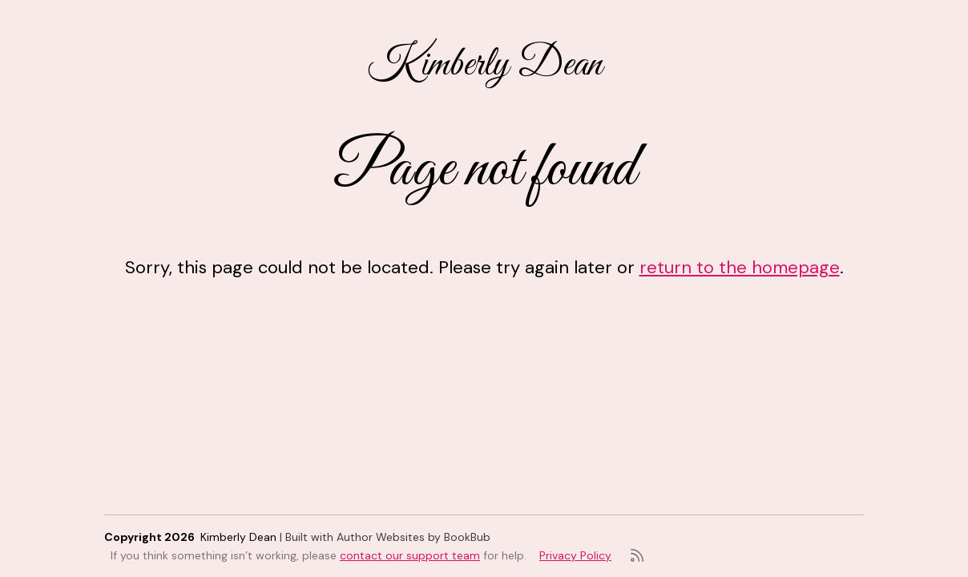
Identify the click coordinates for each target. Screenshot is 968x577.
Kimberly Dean (484, 65)
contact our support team (410, 555)
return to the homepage (739, 267)
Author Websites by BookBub (413, 537)
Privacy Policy (575, 555)
